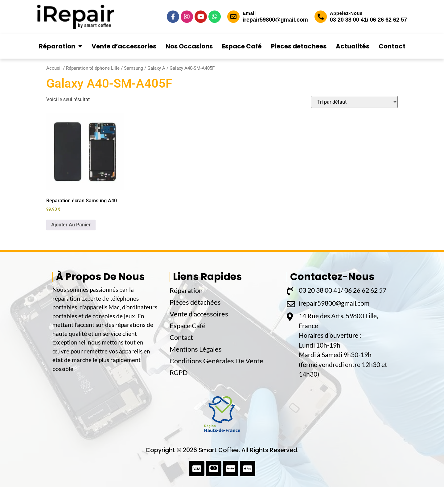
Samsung (133, 68)
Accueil (54, 68)
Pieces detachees (299, 46)
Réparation (60, 46)
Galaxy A (156, 68)
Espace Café (242, 46)
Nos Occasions (189, 46)
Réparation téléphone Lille (93, 68)
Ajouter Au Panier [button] (71, 225)
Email (249, 13)
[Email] (233, 16)
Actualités (352, 46)
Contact (392, 46)
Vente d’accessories (124, 46)
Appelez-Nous (346, 13)
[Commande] (354, 102)
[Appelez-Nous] (320, 16)
